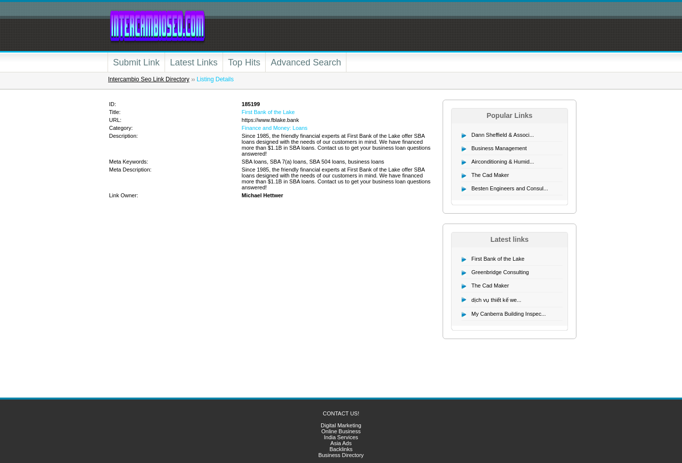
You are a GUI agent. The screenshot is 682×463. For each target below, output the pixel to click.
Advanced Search (306, 62)
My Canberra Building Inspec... (508, 314)
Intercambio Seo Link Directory (148, 79)
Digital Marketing (341, 425)
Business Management (499, 148)
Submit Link (136, 62)
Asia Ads (341, 443)
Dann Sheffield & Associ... (502, 135)
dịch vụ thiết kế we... (496, 300)
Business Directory (341, 455)
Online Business (341, 431)
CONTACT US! (341, 413)
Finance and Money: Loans (275, 128)
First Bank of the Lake (268, 112)
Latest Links (194, 62)
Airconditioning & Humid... (502, 162)
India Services (341, 437)
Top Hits (244, 62)
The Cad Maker (490, 175)
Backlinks (341, 449)
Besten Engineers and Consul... (509, 188)
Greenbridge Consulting (500, 272)
